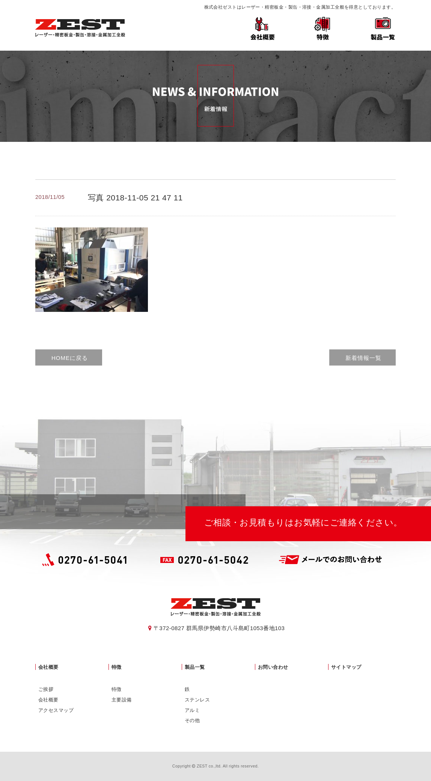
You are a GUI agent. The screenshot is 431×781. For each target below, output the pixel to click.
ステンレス (197, 700)
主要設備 (122, 700)
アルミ (192, 710)
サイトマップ (346, 667)
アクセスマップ (56, 710)
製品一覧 (382, 27)
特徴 (322, 27)
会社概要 (262, 27)
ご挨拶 (45, 689)
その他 (192, 720)
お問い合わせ (273, 667)
